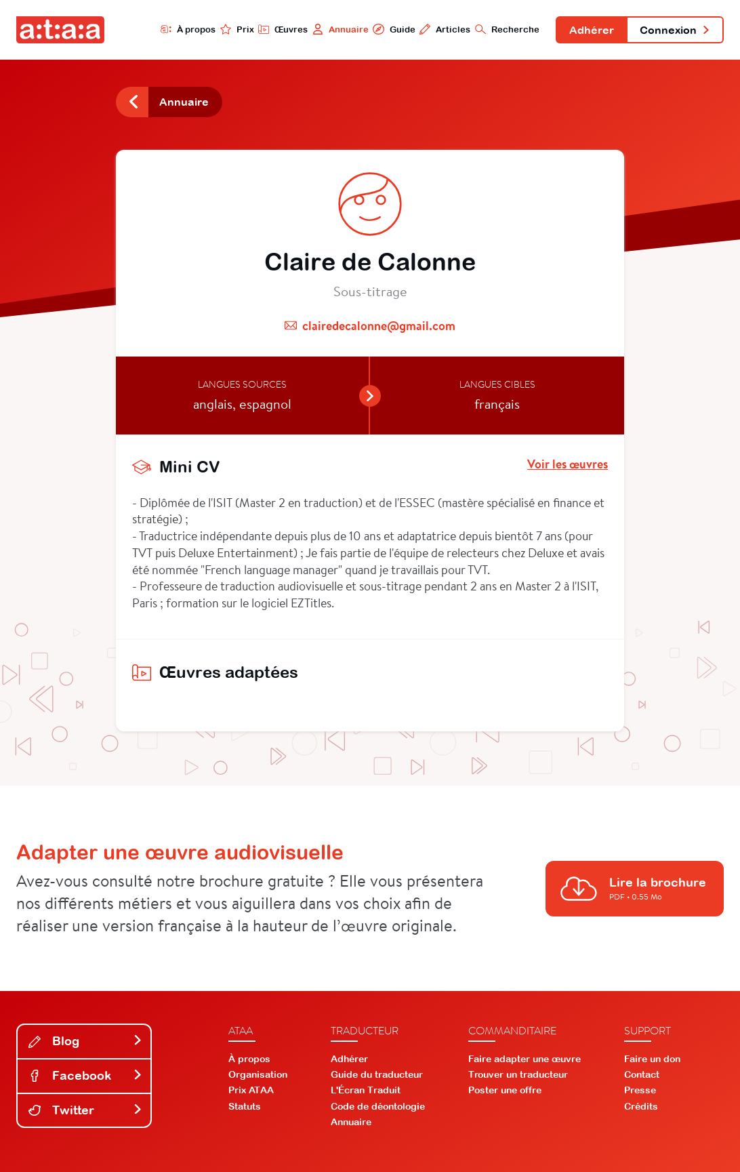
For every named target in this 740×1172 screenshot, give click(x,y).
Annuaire (340, 29)
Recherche (507, 29)
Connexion (675, 30)
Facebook (85, 1075)
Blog (85, 1041)
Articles (444, 29)
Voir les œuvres (567, 464)
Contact (641, 1074)
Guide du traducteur (377, 1074)
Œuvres (283, 29)
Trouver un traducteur (518, 1074)
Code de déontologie (378, 1106)
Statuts (244, 1106)
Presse (640, 1090)
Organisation (257, 1074)
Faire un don (652, 1058)
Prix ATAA (251, 1090)
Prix (237, 29)
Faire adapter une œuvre (524, 1058)
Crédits (641, 1106)
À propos (188, 29)
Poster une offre (504, 1090)
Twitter (85, 1110)
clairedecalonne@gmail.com (378, 325)
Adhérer (591, 30)
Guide (394, 29)
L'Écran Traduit (365, 1090)
